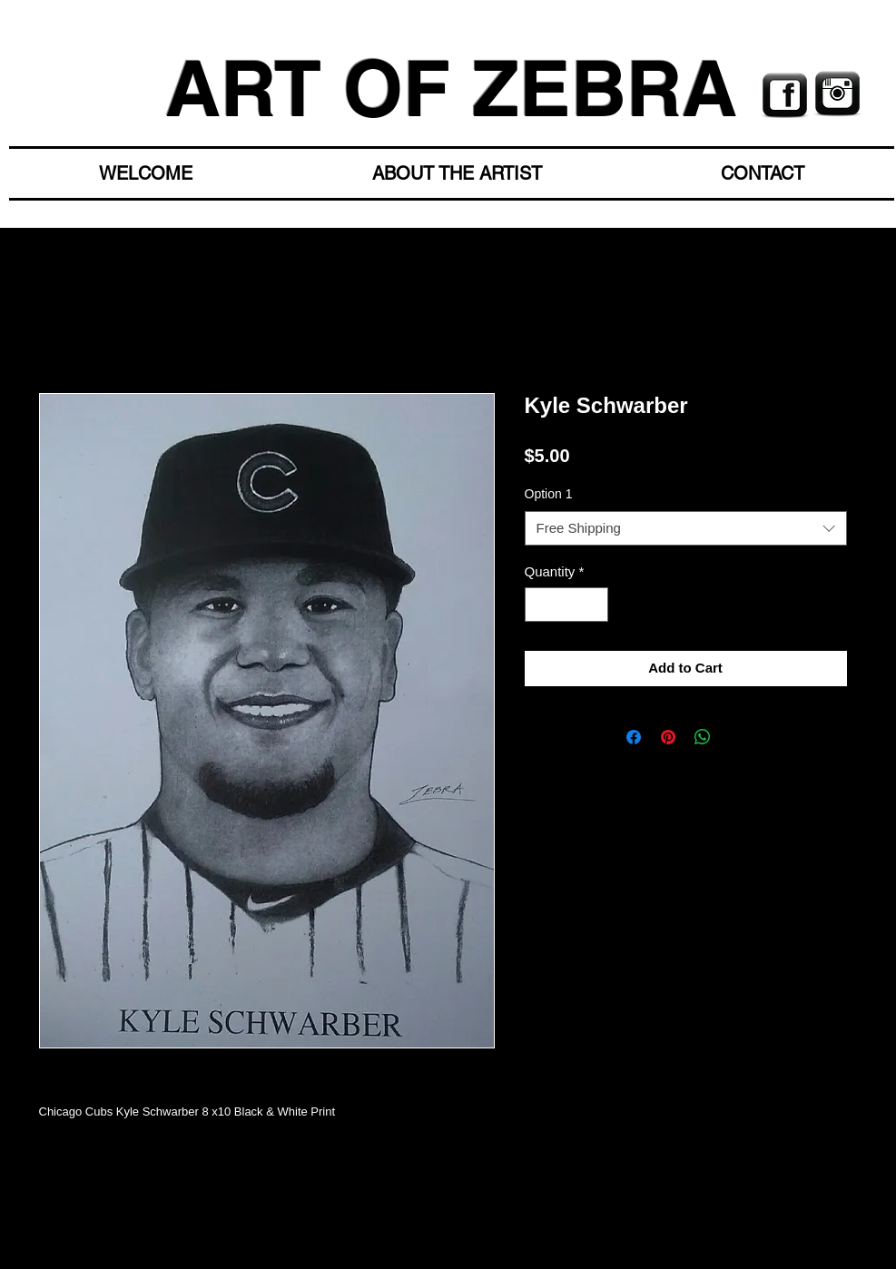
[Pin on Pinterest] (668, 737)
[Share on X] (737, 737)
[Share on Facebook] (634, 737)
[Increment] (593, 605)
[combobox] (686, 528)
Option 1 (549, 494)
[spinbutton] (566, 605)
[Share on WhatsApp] (703, 737)
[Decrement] (539, 605)
